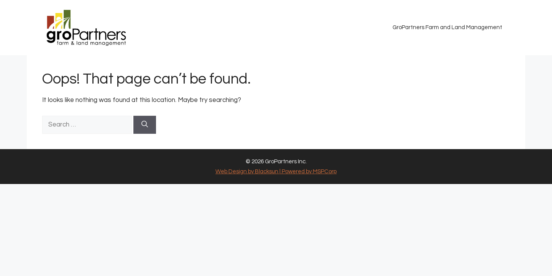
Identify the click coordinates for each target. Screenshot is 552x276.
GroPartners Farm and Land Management (447, 27)
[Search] (144, 125)
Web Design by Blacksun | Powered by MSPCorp (276, 171)
